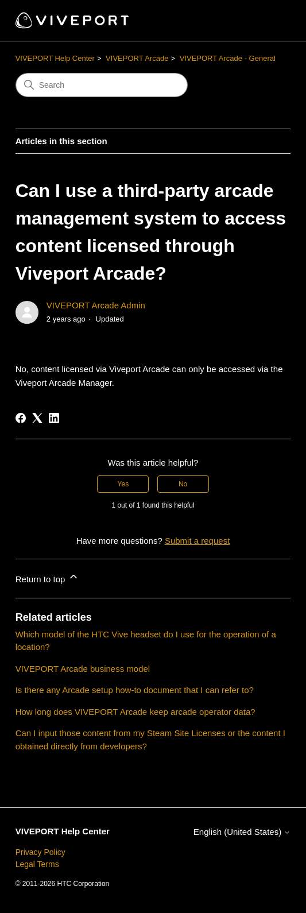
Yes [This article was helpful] (123, 484)
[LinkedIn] (54, 418)
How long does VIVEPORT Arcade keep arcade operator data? (135, 712)
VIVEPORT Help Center (55, 58)
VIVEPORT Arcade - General (228, 58)
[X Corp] (37, 418)
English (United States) (242, 832)
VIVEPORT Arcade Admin (96, 305)
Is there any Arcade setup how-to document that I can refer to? (135, 690)
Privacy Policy (40, 852)
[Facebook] (21, 418)
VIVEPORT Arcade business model (83, 669)
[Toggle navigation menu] (270, 20)
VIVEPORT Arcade (137, 58)
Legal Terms (37, 864)
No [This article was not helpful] (183, 484)
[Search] (101, 84)
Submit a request (197, 541)
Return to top (47, 577)
